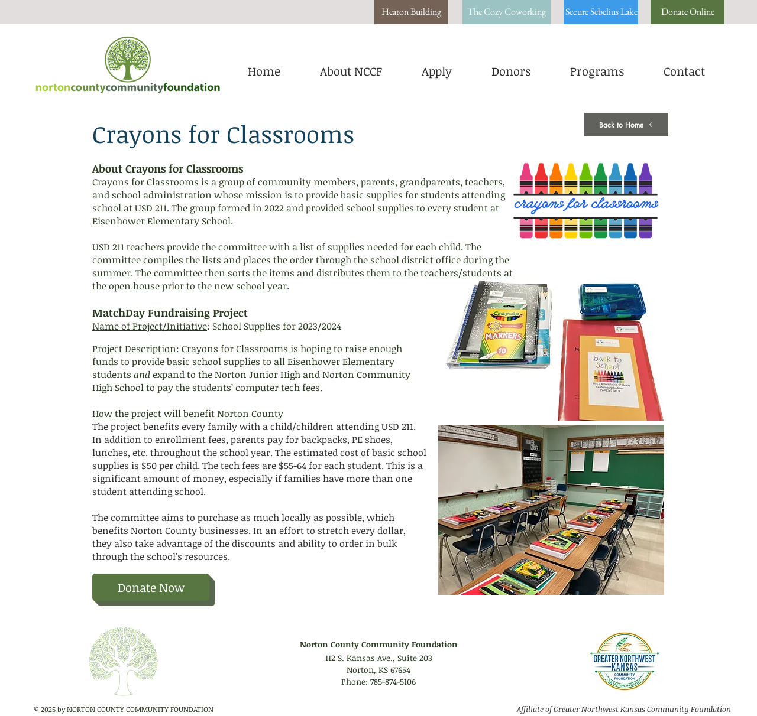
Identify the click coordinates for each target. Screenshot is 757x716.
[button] (436, 70)
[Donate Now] (150, 587)
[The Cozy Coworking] (506, 12)
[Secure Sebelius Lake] (601, 12)
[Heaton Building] (411, 12)
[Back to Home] (626, 124)
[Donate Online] (687, 12)
